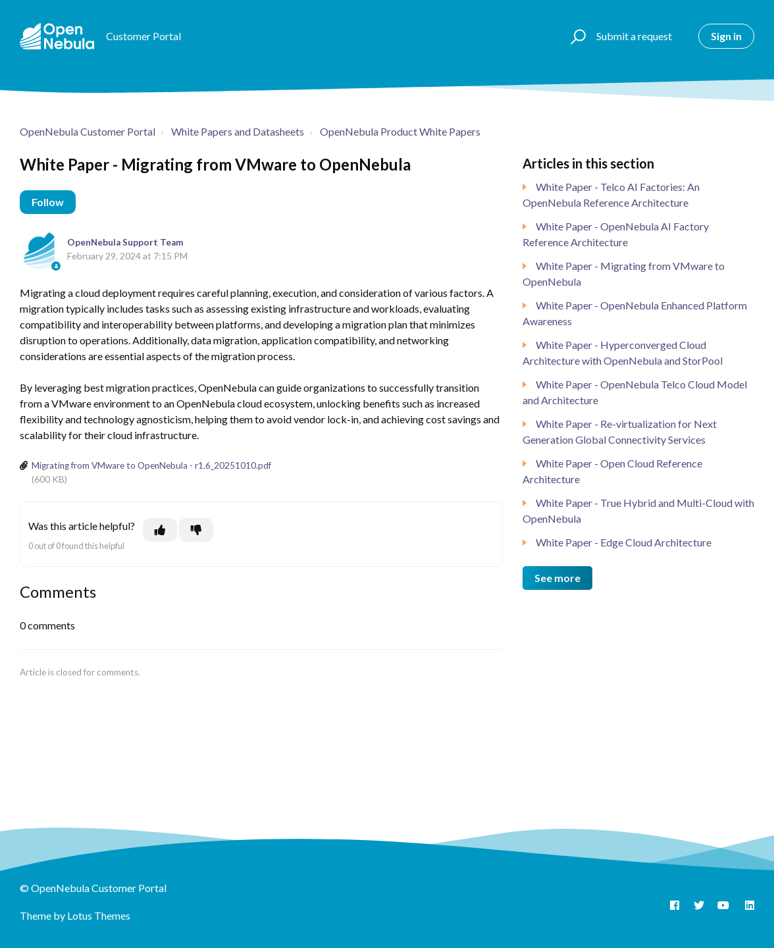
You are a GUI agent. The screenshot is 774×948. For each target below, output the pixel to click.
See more (557, 577)
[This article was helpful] (160, 530)
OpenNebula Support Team (125, 242)
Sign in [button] (726, 36)
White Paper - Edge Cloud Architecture (623, 542)
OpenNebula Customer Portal (87, 131)
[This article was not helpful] (196, 530)
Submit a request (634, 36)
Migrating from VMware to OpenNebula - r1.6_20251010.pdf (151, 465)
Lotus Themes (98, 915)
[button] (576, 36)
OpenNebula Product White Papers (400, 131)
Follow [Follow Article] (48, 202)
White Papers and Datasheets (237, 131)
